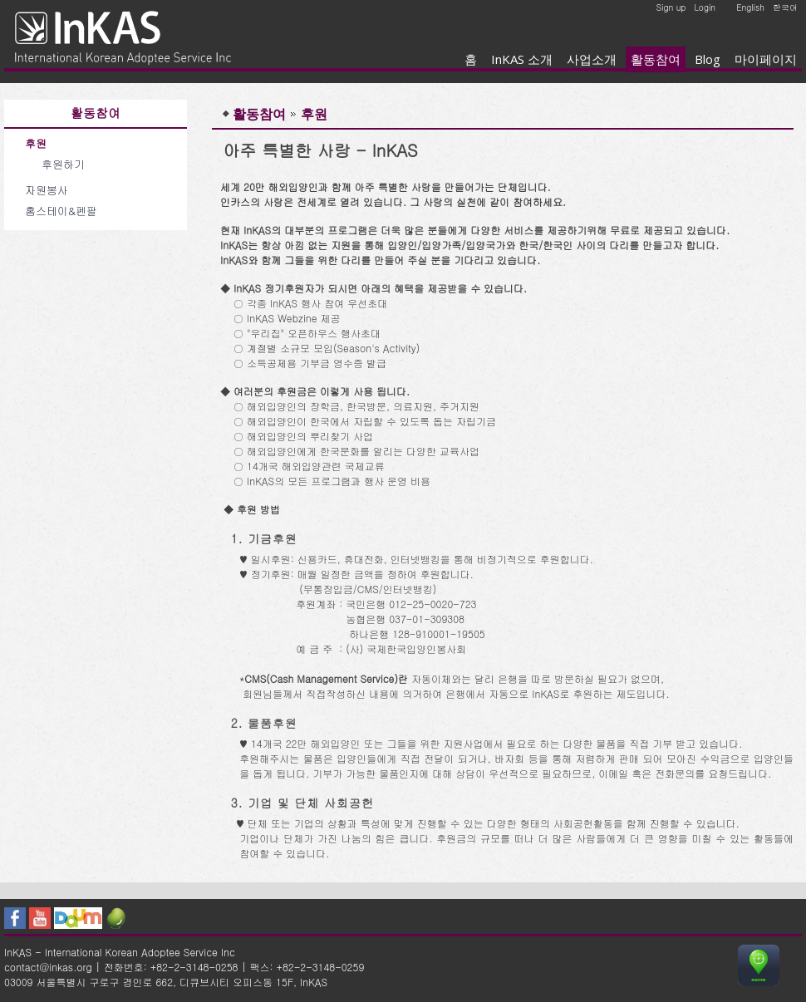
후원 (36, 143)
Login (704, 7)
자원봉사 (46, 190)
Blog (707, 59)
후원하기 (63, 164)
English (750, 7)
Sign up (671, 7)
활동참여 (656, 59)
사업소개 (592, 59)
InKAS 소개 (522, 59)
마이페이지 (766, 59)
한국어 (785, 7)
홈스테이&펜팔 (61, 211)
